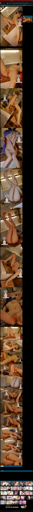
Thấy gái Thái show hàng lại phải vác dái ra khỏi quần (23, 490)
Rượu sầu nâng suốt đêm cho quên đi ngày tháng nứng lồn (23, 495)
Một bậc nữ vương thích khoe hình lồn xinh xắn (16, 490)
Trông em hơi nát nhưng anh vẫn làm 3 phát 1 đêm (23, 504)
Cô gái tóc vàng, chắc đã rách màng (16, 495)
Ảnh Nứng (3, 3)
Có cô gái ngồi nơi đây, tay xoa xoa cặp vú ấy (10, 495)
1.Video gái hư (11, 0)
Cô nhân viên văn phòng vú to (10, 490)
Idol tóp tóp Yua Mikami (15, 504)
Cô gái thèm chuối (2, 504)
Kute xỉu (27, 495)
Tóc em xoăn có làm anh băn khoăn (3, 490)
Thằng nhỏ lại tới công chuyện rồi (10, 504)
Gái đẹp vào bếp (2, 495)
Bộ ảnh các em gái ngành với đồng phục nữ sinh (29, 490)
